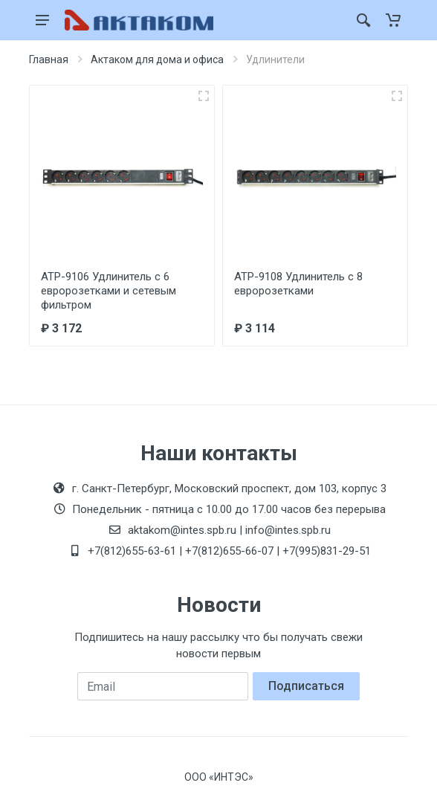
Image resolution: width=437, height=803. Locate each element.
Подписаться (306, 686)
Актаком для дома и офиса (157, 59)
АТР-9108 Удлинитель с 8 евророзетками (298, 283)
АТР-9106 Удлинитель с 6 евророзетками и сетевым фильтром (108, 291)
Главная (48, 59)
